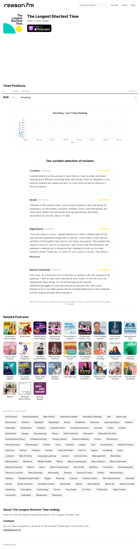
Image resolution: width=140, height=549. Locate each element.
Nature (30, 467)
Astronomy (121, 416)
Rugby (48, 478)
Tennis (57, 489)
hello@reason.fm (12, 529)
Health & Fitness (126, 444)
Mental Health (44, 461)
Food (58, 444)
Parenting (25, 97)
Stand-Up (109, 484)
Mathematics (11, 461)
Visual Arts (10, 495)
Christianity (26, 428)
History (23, 450)
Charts (124, 5)
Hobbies (36, 450)
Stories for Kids (127, 484)
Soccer (8, 484)
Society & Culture (46, 484)
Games (82, 444)
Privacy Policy (9, 544)
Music (59, 461)
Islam (119, 450)
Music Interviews (118, 461)
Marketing (115, 456)
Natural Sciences (13, 467)
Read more (35, 257)
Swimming (10, 489)
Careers (128, 422)
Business (95, 422)
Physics (68, 473)
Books (67, 422)
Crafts (110, 428)
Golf (93, 444)
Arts (109, 416)
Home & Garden (65, 450)
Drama (55, 433)
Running (60, 478)
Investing (107, 450)
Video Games (119, 489)
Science (73, 478)
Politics (100, 473)
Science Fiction (90, 478)
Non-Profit (79, 467)
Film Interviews (12, 444)
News (42, 467)
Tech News (26, 489)
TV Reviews (101, 489)
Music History (98, 461)
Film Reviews (31, 444)
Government (106, 444)
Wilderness (41, 495)
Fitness (46, 444)
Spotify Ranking (30, 416)
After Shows (49, 416)
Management (99, 456)
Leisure (65, 456)
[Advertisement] (70, 57)
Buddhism (80, 422)
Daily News (10, 433)
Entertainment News (15, 439)
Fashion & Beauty (80, 439)
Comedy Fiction (57, 428)
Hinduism (9, 450)
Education (88, 433)
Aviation (25, 422)
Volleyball (26, 495)
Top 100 (114, 5)
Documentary (40, 433)
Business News (112, 422)
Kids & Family (25, 456)
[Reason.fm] (19, 5)
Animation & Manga (92, 416)
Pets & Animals (35, 473)
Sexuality (130, 478)
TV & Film (86, 489)
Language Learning (46, 456)
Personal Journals (14, 473)
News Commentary (59, 467)
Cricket (122, 428)
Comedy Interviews (79, 428)
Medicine (27, 461)
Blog (133, 5)
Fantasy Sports (59, 439)
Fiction (97, 439)
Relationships (116, 473)
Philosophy (53, 473)
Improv (94, 450)
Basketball (54, 422)
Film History (111, 439)
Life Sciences (80, 456)
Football (69, 444)
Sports (79, 484)
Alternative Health (69, 416)
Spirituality (65, 484)
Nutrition (93, 467)
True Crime (71, 489)
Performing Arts (125, 467)
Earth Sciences (71, 433)
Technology (42, 489)
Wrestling (57, 495)
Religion (9, 478)
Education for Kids (107, 433)
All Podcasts (11, 416)
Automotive (10, 422)
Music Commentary (77, 461)
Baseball (39, 422)
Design (25, 433)
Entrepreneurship (38, 439)
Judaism (9, 456)
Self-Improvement (111, 478)
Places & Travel (84, 473)
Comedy (41, 428)
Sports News (94, 484)
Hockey (48, 450)
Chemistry (10, 428)
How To (82, 450)
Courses (98, 428)
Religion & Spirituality (29, 478)
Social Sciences (25, 484)
